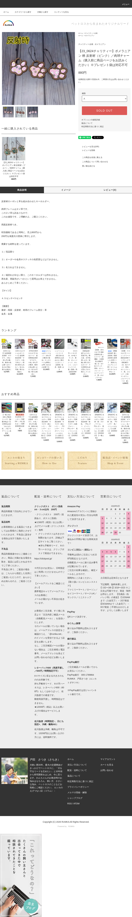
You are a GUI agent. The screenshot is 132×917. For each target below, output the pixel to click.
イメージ (66, 190)
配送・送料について (77, 770)
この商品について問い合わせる (93, 162)
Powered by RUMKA (66, 826)
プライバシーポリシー (78, 787)
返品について (87, 123)
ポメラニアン (89, 35)
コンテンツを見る (59, 12)
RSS (69, 803)
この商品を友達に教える (90, 157)
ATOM (76, 803)
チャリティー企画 (91, 33)
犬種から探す (40, 12)
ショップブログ (74, 798)
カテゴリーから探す (21, 12)
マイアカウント (107, 759)
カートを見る (106, 764)
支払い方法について (77, 764)
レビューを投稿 (86, 150)
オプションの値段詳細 (90, 120)
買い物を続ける (86, 166)
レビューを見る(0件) (88, 147)
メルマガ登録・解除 (77, 792)
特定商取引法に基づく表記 (92, 126)
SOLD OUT (104, 110)
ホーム (6, 12)
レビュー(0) (110, 190)
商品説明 (22, 190)
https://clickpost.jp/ (43, 558)
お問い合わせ (106, 770)
